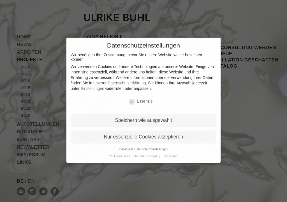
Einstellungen (92, 85)
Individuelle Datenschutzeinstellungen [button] (143, 145)
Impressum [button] (171, 152)
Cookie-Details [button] (119, 152)
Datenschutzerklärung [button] (146, 152)
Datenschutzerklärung (127, 79)
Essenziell (141, 97)
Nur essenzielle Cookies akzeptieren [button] (143, 133)
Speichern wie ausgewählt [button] (143, 117)
